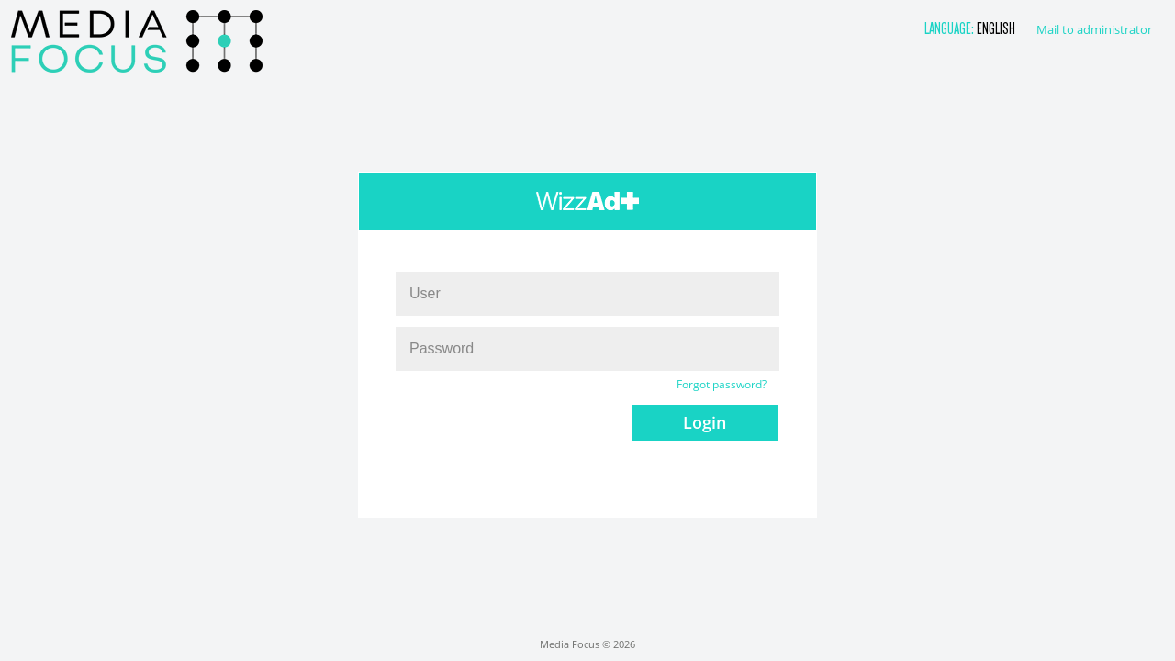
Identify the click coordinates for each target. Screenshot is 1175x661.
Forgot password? (722, 384)
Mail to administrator (1094, 29)
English (996, 28)
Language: (950, 28)
